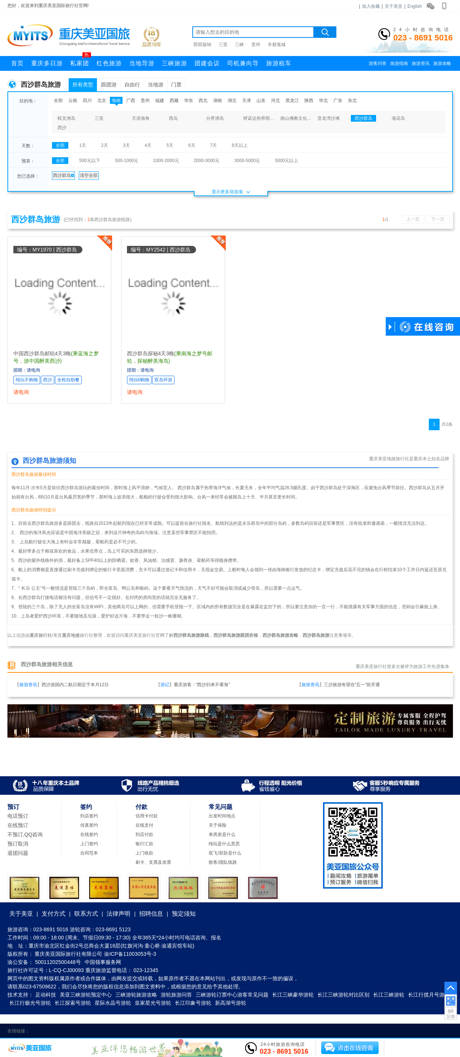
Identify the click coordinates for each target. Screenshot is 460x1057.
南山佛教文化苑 (295, 118)
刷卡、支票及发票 (153, 862)
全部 (58, 100)
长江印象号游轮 (193, 1003)
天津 (246, 100)
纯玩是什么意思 (224, 843)
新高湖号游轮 (230, 1003)
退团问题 (17, 853)
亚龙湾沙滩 (328, 118)
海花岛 (398, 118)
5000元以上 (286, 160)
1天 (83, 145)
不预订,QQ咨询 (25, 834)
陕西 (308, 100)
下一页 (437, 219)
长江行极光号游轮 (30, 1003)
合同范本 (89, 853)
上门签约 (89, 843)
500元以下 (89, 160)
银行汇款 (144, 843)
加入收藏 (371, 6)
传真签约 (89, 825)
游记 (164, 684)
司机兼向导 (243, 63)
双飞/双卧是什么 (225, 853)
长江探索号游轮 (73, 1003)
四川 (87, 100)
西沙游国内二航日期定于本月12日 (75, 684)
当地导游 (141, 63)
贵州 (255, 44)
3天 (126, 145)
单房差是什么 (222, 834)
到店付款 (144, 834)
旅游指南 (399, 63)
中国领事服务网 (103, 962)
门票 (176, 85)
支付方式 (53, 914)
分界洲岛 (215, 118)
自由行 (132, 85)
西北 (203, 100)
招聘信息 (151, 914)
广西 (130, 100)
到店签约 (89, 816)
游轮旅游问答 (176, 995)
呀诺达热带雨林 (258, 118)
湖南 (217, 100)
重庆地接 (71, 635)
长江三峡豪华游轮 (293, 995)
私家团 (80, 61)
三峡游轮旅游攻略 (136, 995)
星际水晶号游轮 (113, 1003)
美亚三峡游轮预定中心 (86, 995)
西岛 (173, 118)
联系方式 (86, 914)
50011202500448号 (58, 962)
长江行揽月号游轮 (429, 995)
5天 (169, 145)
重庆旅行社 (41, 635)
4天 (148, 145)
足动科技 (45, 995)
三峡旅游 (174, 63)
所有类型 (82, 85)
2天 (104, 145)
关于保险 (217, 825)
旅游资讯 (421, 63)
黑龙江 (292, 100)
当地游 (155, 85)
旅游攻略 (442, 63)
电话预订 (17, 816)
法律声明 (118, 914)
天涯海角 (141, 118)
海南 (116, 100)
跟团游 (109, 85)
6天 (191, 145)
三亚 (223, 44)
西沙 (62, 127)
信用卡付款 (147, 816)
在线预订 (17, 825)
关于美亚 (393, 6)
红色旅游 (109, 63)
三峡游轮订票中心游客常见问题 (232, 995)
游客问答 (377, 63)
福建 (159, 100)
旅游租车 (278, 63)
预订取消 (17, 844)
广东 (337, 100)
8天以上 (240, 145)
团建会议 (207, 63)
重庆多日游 (47, 63)
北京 (101, 100)
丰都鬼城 (277, 44)
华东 (188, 100)
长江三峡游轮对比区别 (343, 995)
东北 (352, 100)
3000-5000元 (247, 160)
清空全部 (89, 175)
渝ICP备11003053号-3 (130, 954)
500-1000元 (126, 160)
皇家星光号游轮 (153, 1003)
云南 (72, 100)
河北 (275, 100)
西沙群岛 (363, 118)
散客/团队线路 (222, 862)
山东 (261, 100)
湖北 (232, 100)
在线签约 (89, 834)
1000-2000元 (166, 160)
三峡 (239, 44)
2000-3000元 (206, 160)
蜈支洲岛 (66, 118)
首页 (17, 63)
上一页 (413, 219)
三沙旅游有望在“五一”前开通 (352, 684)
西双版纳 (202, 44)
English (414, 6)
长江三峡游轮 (388, 995)
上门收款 (144, 853)
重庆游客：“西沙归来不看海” (202, 684)
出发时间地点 (222, 816)
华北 (323, 100)
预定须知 (184, 914)
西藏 (174, 100)
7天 (213, 145)
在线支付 (144, 825)
